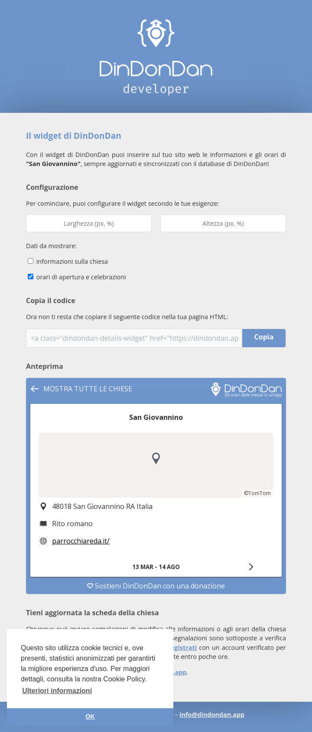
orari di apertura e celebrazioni (77, 277)
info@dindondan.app (211, 714)
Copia (264, 337)
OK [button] (90, 716)
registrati (182, 647)
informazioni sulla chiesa (68, 261)
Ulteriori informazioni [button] (57, 690)
